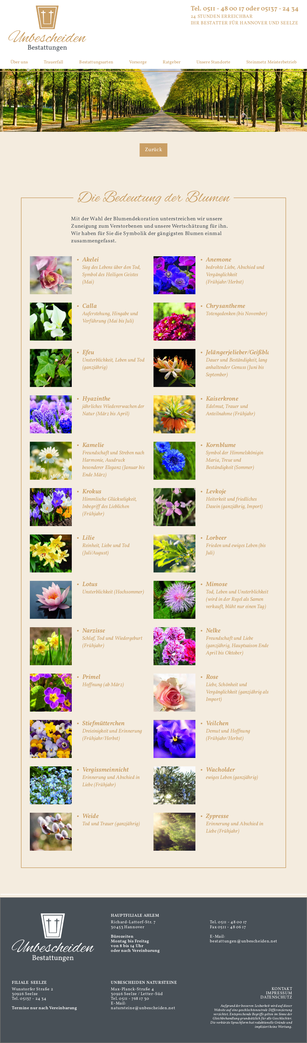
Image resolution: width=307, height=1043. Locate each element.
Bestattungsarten (96, 62)
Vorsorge (138, 62)
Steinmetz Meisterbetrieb (271, 62)
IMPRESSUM (279, 993)
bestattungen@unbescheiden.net (243, 941)
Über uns (19, 62)
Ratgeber (171, 62)
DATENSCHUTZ (276, 997)
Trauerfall (53, 62)
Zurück (153, 150)
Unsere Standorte (213, 62)
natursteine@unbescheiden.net (143, 1008)
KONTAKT (282, 989)
